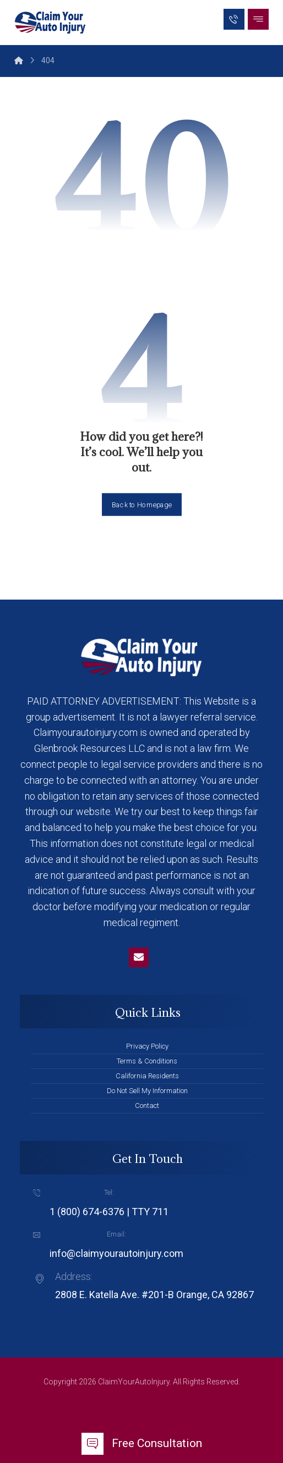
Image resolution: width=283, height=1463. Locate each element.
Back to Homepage (142, 504)
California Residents (147, 1076)
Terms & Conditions (147, 1061)
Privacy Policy (147, 1046)
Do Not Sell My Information (147, 1091)
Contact (147, 1105)
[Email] (139, 957)
